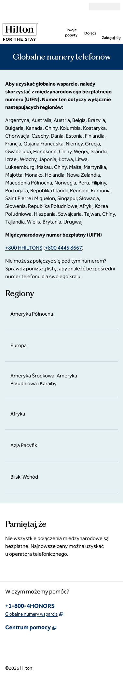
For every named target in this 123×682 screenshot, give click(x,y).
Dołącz (90, 33)
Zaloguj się (111, 37)
